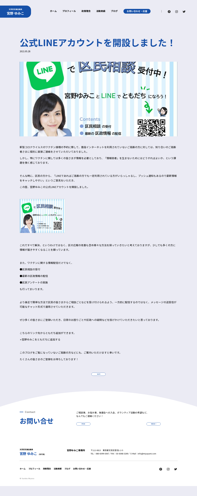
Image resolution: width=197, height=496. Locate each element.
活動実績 (100, 11)
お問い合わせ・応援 (137, 11)
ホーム (53, 11)
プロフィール (69, 11)
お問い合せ (96, 431)
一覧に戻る (98, 376)
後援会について (141, 431)
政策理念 (86, 11)
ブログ (114, 11)
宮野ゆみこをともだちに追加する (41, 339)
